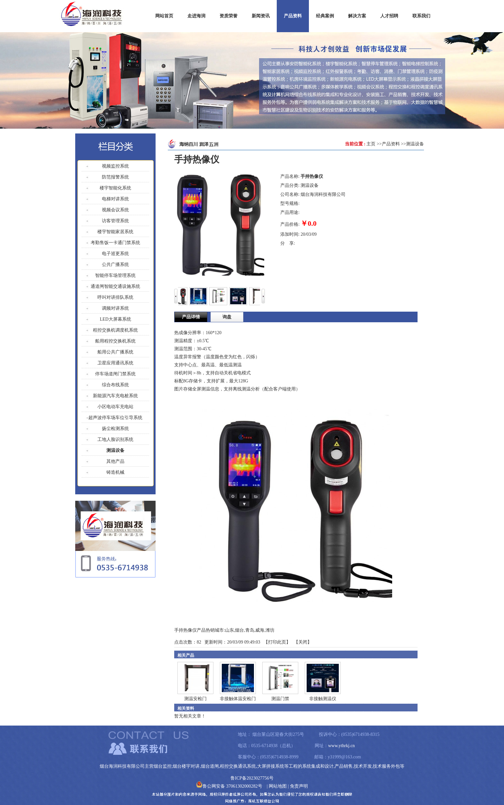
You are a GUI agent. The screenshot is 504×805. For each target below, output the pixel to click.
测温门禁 (280, 698)
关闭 (302, 642)
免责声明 (299, 786)
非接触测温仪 (322, 698)
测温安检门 (195, 698)
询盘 (226, 317)
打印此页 (277, 642)
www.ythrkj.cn (341, 745)
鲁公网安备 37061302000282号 (229, 786)
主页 (370, 144)
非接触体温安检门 (238, 698)
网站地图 (278, 786)
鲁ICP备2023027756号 (252, 778)
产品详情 (191, 317)
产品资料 (391, 144)
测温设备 (415, 144)
